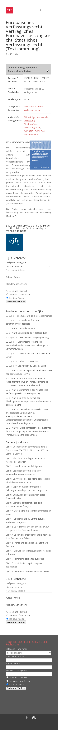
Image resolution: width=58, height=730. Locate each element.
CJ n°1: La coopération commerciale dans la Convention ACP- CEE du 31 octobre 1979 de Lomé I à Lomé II (27, 450)
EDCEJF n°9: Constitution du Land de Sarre (26, 365)
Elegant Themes (27, 722)
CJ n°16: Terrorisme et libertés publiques (25, 558)
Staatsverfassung (32, 124)
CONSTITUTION (32, 131)
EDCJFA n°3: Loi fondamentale (20, 328)
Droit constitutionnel (34, 106)
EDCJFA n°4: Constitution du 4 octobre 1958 (27, 332)
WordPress (29, 726)
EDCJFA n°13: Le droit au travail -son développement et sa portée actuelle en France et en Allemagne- (28, 401)
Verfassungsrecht (32, 110)
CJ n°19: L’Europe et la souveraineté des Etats (27, 571)
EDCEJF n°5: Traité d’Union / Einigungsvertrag (27, 337)
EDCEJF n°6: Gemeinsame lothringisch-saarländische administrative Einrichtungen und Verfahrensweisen (28, 345)
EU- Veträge (29, 117)
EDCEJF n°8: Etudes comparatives (22, 361)
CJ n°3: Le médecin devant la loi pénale (24, 466)
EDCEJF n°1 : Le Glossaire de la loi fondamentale (29, 315)
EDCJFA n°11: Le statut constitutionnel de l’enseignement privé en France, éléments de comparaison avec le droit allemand (27, 382)
